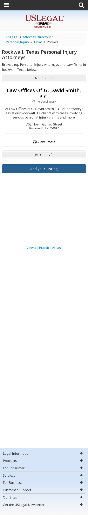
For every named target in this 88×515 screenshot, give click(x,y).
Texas (38, 42)
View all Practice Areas (43, 247)
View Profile (44, 142)
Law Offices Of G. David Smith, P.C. (44, 93)
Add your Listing (44, 168)
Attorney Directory (37, 37)
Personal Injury (17, 42)
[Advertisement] (44, 302)
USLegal (12, 37)
